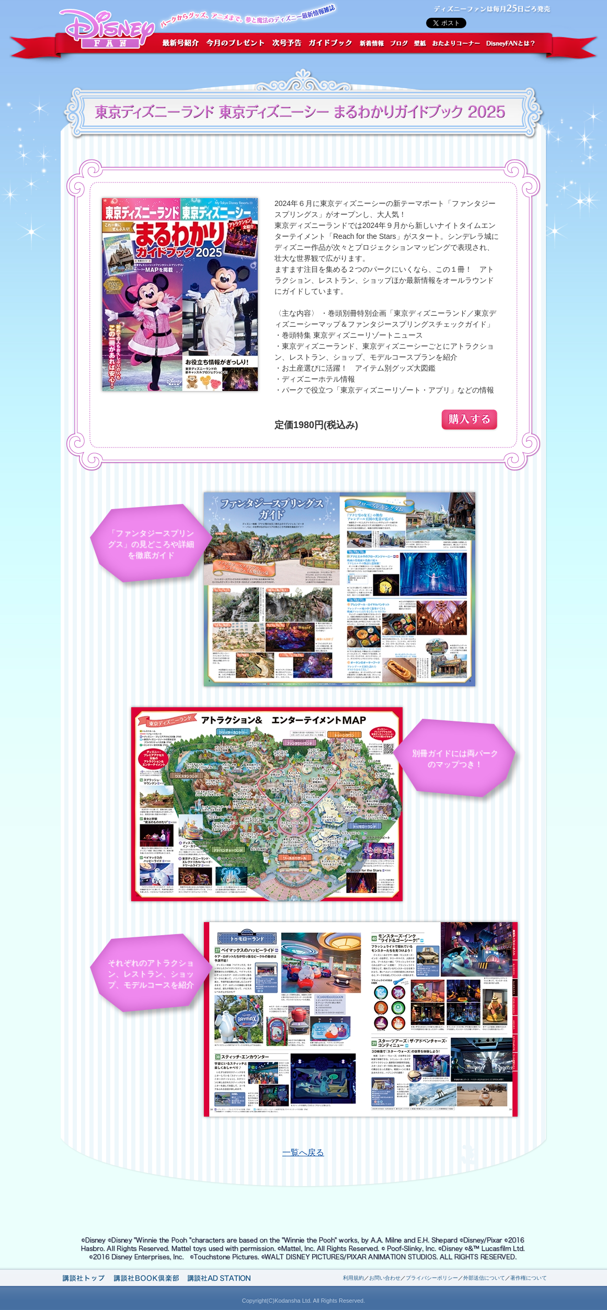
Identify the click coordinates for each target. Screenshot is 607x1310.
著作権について (528, 1278)
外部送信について (484, 1278)
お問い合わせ (384, 1278)
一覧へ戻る (303, 1152)
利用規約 (353, 1278)
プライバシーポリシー (432, 1278)
